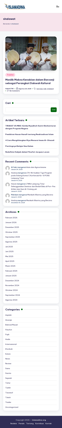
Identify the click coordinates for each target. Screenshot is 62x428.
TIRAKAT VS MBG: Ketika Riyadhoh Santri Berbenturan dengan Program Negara (30, 127)
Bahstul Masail (11, 325)
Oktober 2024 (11, 290)
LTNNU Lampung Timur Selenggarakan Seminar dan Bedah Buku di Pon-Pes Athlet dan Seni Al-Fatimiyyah (33, 186)
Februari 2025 (11, 271)
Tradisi (10, 75)
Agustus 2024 (11, 300)
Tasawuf (9, 392)
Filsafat (8, 330)
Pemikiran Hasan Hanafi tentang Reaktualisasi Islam (29, 134)
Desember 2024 (12, 280)
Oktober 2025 (11, 232)
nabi (44, 89)
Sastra (8, 373)
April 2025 (9, 261)
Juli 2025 (9, 246)
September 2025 (12, 237)
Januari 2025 (11, 275)
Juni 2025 (9, 251)
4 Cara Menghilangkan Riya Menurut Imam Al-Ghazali (29, 140)
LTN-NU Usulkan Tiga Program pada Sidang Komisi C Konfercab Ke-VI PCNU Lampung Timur (31, 175)
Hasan (14, 184)
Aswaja (8, 320)
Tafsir (7, 383)
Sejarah (8, 378)
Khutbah (9, 349)
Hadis (7, 339)
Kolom (8, 354)
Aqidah (8, 315)
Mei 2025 (9, 256)
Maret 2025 (10, 266)
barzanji (40, 89)
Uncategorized (11, 407)
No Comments (13, 91)
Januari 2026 (11, 222)
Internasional (11, 344)
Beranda (6, 24)
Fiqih (7, 334)
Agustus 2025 (11, 242)
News (7, 359)
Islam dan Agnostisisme (36, 167)
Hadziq (14, 173)
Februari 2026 (11, 217)
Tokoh (8, 397)
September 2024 (12, 295)
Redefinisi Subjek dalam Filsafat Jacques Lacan (27, 152)
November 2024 (12, 285)
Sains (7, 368)
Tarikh (8, 388)
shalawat (50, 89)
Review (8, 363)
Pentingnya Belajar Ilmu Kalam (19, 146)
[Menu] (57, 6)
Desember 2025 (12, 227)
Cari (8, 103)
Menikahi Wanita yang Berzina (40, 195)
